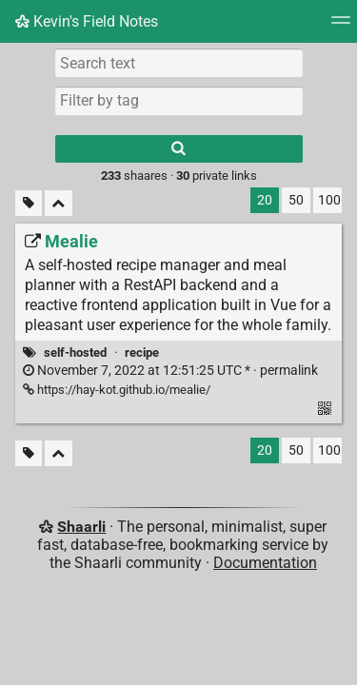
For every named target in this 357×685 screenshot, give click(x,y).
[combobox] (179, 101)
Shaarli (81, 527)
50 (296, 200)
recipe (142, 352)
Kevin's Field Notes (86, 21)
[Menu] (341, 26)
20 (264, 200)
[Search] (179, 149)
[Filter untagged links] (28, 203)
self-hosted (75, 352)
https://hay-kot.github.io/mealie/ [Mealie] (116, 389)
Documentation (265, 563)
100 (329, 200)
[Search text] (179, 63)
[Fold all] (58, 203)
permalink (170, 370)
